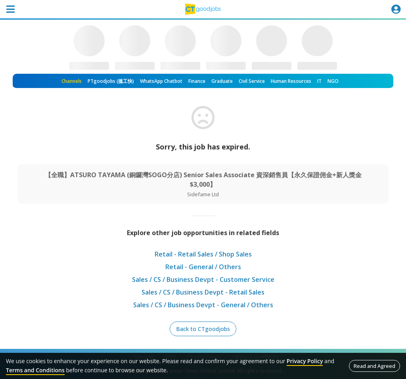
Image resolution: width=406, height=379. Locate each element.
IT (319, 81)
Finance (196, 81)
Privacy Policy (305, 361)
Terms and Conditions (35, 370)
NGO (333, 81)
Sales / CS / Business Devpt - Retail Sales (203, 292)
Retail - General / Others (203, 266)
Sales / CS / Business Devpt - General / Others (203, 305)
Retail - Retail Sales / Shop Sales (203, 254)
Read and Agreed (374, 365)
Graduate (222, 81)
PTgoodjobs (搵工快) (111, 81)
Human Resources (291, 81)
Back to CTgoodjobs (203, 329)
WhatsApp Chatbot (161, 81)
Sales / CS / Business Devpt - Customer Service (203, 279)
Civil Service (252, 81)
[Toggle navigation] (10, 9)
